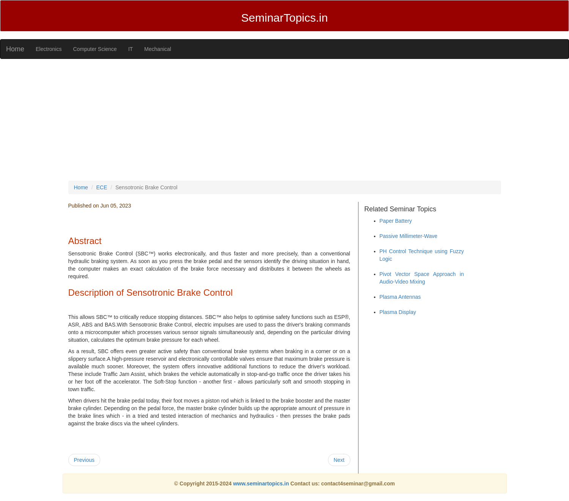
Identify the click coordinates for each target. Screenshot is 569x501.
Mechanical (157, 49)
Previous (84, 460)
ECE (101, 187)
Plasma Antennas (400, 297)
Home (15, 49)
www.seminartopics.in (261, 483)
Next (339, 460)
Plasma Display (398, 312)
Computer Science (95, 49)
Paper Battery (396, 221)
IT (130, 49)
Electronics (48, 49)
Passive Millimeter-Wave (409, 236)
